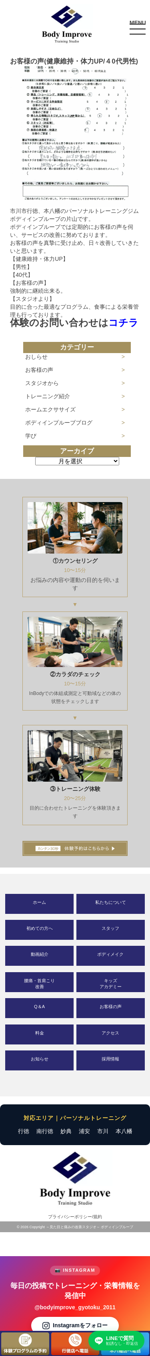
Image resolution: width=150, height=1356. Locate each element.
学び (30, 436)
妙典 (66, 1131)
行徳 (23, 1131)
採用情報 (110, 1058)
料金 (39, 1032)
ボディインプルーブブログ (58, 422)
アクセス (110, 1032)
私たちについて (110, 902)
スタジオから (42, 383)
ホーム (39, 902)
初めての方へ (39, 928)
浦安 (84, 1131)
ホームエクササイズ (50, 409)
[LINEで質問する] (116, 1340)
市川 (102, 1131)
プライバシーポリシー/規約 (75, 1216)
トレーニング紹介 (47, 396)
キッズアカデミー (111, 983)
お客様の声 (39, 370)
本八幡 (124, 1131)
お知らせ (39, 1058)
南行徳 (44, 1131)
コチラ (123, 322)
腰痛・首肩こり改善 (39, 983)
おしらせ (36, 356)
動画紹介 (39, 954)
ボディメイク (110, 954)
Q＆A (39, 1006)
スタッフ (110, 928)
